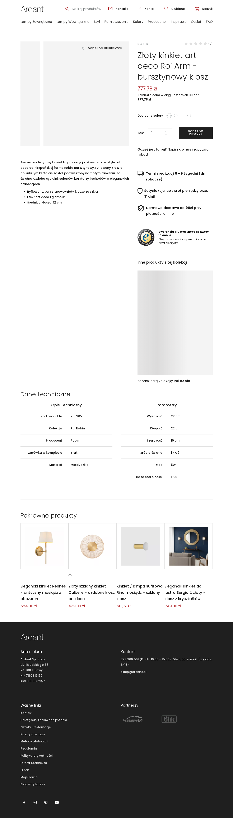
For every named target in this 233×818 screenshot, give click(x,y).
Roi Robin (182, 381)
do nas (185, 149)
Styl (97, 21)
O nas (25, 770)
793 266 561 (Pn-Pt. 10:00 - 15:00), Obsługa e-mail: (159, 659)
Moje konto (29, 777)
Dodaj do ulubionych (105, 48)
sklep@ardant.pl (134, 672)
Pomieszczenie (116, 21)
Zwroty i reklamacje (35, 727)
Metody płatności (33, 741)
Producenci (157, 21)
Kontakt (26, 713)
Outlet (196, 21)
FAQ (209, 21)
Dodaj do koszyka (196, 132)
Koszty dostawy (32, 734)
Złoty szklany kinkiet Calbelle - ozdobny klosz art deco (91, 592)
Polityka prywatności (36, 756)
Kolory (138, 21)
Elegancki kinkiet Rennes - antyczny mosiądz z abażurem (44, 592)
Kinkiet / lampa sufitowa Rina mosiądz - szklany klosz (139, 592)
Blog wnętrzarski (33, 784)
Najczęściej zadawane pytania (43, 720)
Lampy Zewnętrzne (36, 21)
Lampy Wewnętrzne (72, 21)
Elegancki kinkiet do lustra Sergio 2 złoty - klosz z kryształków (188, 592)
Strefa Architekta (33, 763)
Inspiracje (179, 21)
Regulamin (28, 749)
